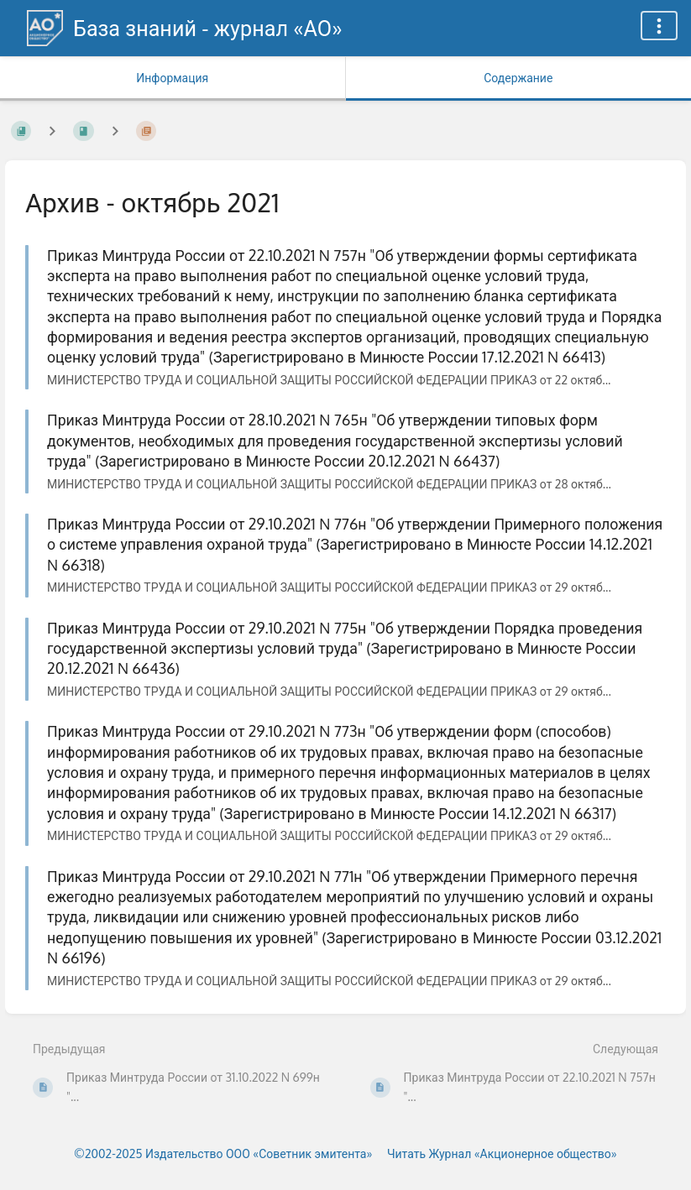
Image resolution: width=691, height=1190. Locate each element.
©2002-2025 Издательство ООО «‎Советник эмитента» (223, 1153)
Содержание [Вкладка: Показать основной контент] (518, 77)
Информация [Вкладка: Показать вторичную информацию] (172, 77)
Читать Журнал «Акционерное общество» (502, 1153)
